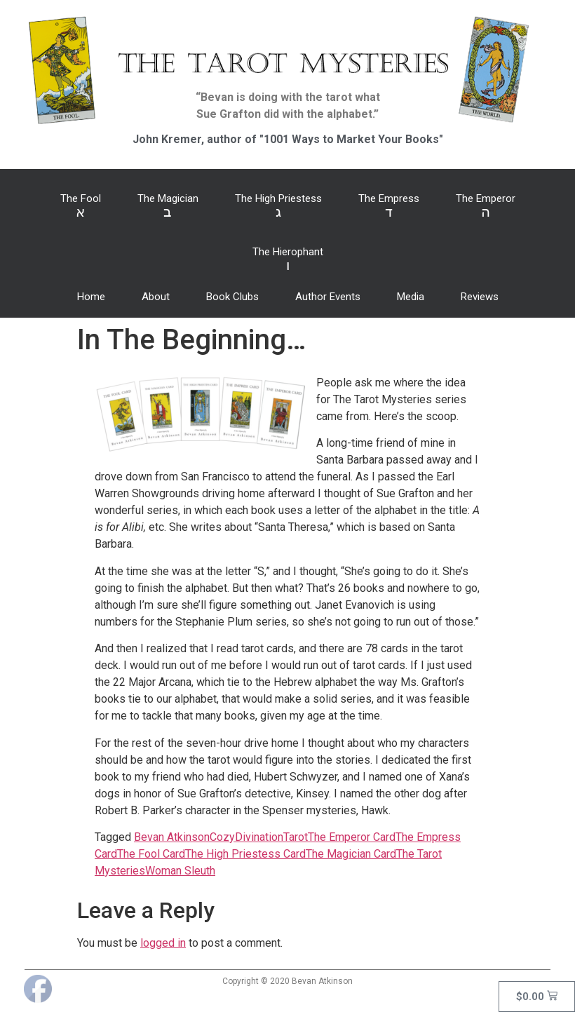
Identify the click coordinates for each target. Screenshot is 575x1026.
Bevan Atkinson (172, 837)
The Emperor (485, 206)
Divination (259, 837)
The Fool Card (151, 853)
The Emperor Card (351, 837)
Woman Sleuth (180, 870)
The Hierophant (287, 259)
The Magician (167, 206)
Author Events (327, 296)
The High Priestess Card (245, 853)
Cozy (222, 837)
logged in (163, 943)
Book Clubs (232, 296)
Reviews (480, 296)
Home (91, 296)
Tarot (295, 837)
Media (410, 296)
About (156, 296)
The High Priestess (278, 206)
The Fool (80, 206)
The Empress (388, 206)
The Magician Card (351, 853)
